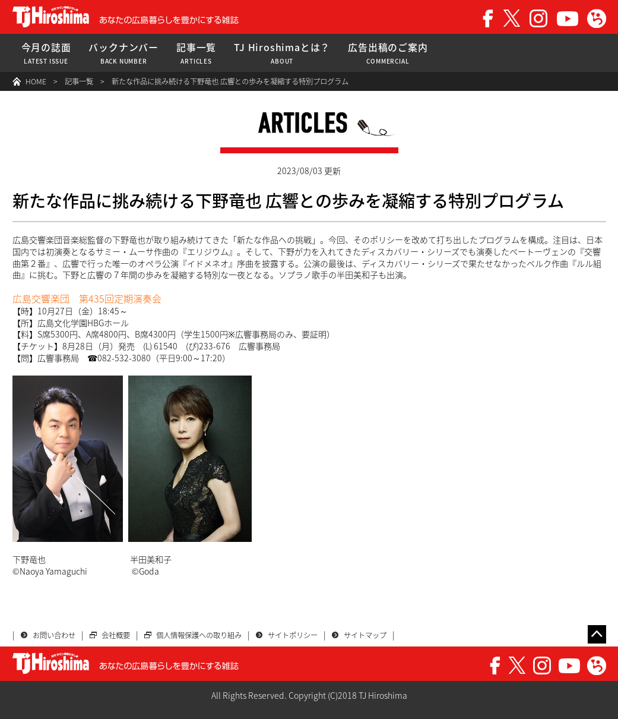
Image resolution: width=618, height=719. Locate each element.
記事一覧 (196, 53)
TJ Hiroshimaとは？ (282, 53)
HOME (36, 81)
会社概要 (116, 635)
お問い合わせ (54, 635)
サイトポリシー (293, 635)
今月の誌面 (46, 53)
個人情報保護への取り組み (199, 635)
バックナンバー (123, 53)
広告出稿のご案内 (387, 53)
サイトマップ (365, 635)
